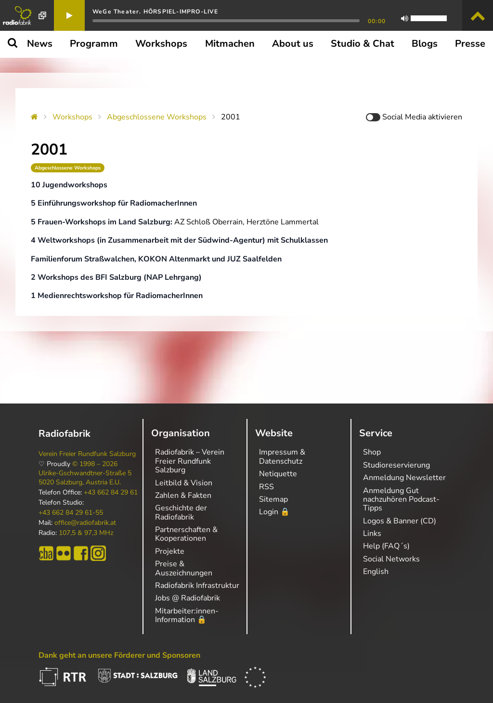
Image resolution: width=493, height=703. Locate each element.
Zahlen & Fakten (183, 495)
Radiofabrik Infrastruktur (197, 585)
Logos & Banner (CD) (399, 521)
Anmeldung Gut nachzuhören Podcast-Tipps (401, 499)
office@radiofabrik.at (85, 523)
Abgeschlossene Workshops (157, 117)
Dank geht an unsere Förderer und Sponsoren (119, 655)
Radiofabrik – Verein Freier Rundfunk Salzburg (189, 461)
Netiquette (278, 474)
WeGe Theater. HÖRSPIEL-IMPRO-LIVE (155, 11)
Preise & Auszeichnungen (183, 568)
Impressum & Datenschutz (282, 456)
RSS (266, 487)
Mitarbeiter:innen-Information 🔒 (187, 615)
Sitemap (273, 499)
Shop (372, 452)
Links (372, 533)
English (376, 571)
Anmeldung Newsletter (404, 477)
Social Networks (391, 559)
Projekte (169, 551)
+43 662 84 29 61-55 (71, 512)
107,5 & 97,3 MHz (86, 533)
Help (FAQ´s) (386, 546)
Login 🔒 (274, 512)
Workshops (72, 117)
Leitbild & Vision (183, 483)
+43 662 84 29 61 (111, 492)
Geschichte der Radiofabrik (181, 512)
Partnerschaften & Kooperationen (186, 534)
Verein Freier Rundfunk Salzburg (87, 454)
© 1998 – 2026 (94, 464)
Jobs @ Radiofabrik (187, 598)
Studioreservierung (396, 465)
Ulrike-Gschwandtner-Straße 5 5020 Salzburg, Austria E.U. (85, 477)
